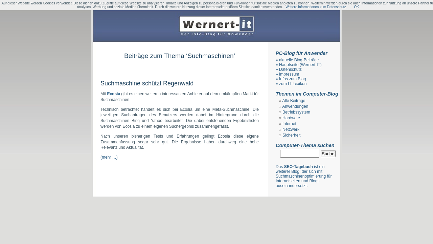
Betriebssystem (296, 112)
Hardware (291, 118)
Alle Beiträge (293, 100)
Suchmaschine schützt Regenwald (146, 83)
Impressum (289, 74)
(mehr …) (109, 157)
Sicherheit (291, 135)
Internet (289, 123)
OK (356, 7)
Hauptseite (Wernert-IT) (300, 64)
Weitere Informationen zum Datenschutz (316, 7)
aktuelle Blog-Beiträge (299, 60)
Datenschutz (290, 69)
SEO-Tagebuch (298, 166)
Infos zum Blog (292, 79)
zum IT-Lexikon (292, 83)
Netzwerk (290, 129)
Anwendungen (295, 106)
